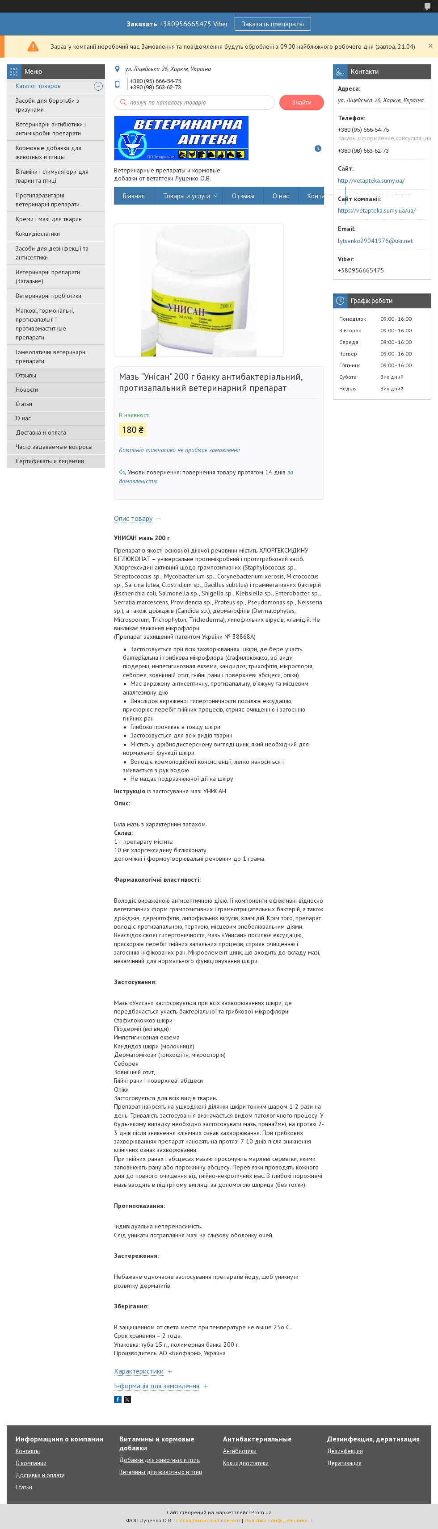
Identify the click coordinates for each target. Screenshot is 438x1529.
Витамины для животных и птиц (160, 1472)
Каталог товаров (38, 86)
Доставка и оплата (41, 432)
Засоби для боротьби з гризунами (47, 104)
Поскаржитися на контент (208, 1520)
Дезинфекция (345, 1451)
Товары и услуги (186, 196)
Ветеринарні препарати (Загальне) (48, 276)
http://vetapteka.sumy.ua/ (371, 180)
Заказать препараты (273, 23)
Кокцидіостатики (38, 234)
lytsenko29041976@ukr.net (375, 241)
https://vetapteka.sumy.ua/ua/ (377, 210)
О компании (31, 1463)
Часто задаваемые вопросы (54, 447)
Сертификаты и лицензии (50, 461)
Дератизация (344, 1463)
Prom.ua (261, 1512)
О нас (23, 418)
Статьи (24, 404)
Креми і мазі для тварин (49, 219)
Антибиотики (240, 1451)
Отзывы (26, 375)
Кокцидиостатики (246, 1463)
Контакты (321, 196)
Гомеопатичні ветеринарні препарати (51, 356)
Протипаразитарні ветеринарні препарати (48, 199)
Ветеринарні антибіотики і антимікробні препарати (51, 128)
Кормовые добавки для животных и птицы (48, 152)
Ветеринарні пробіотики (48, 296)
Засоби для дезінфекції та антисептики (52, 252)
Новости (27, 389)
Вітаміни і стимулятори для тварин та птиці (52, 176)
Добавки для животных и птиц (159, 1460)
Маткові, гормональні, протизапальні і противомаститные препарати (45, 323)
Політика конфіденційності (278, 1520)
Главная (134, 196)
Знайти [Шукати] (302, 102)
